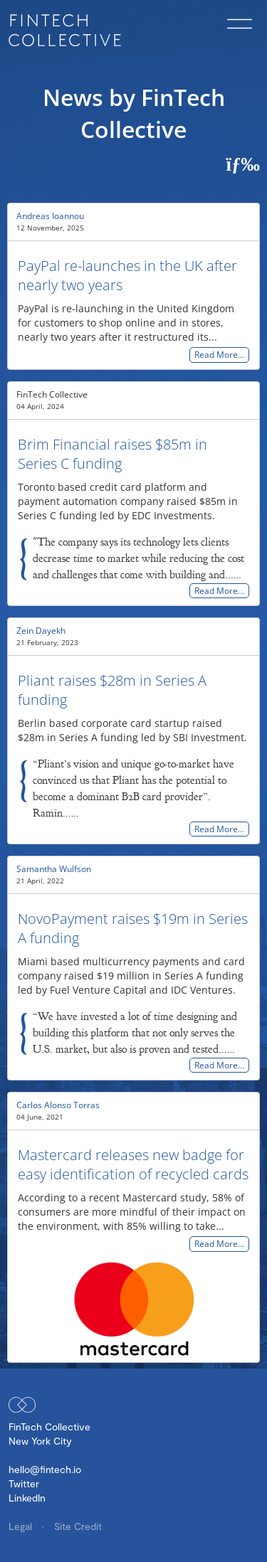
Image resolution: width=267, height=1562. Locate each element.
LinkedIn (27, 1498)
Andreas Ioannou (50, 216)
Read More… (219, 355)
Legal (22, 1526)
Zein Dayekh (41, 631)
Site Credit (78, 1526)
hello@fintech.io (45, 1469)
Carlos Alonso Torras (58, 1105)
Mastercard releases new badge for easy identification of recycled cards (133, 1164)
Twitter (24, 1483)
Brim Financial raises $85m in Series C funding (112, 454)
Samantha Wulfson (53, 869)
